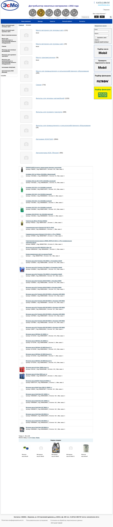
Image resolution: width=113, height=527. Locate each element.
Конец (37, 437)
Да (96, 16)
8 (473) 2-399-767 (103, 3)
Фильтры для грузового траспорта (9, 55)
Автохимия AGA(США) (8, 67)
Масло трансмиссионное (9, 35)
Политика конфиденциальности (12, 520)
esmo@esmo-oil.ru (104, 5)
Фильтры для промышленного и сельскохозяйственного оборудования (9, 62)
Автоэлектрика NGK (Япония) (8, 71)
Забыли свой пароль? (101, 42)
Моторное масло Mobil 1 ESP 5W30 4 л (70, 456)
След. (33, 437)
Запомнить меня (101, 37)
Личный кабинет (67, 21)
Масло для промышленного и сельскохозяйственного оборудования (9, 41)
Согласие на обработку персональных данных (66, 520)
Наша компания (26, 21)
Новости (52, 21)
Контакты (82, 21)
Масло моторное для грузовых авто (8, 31)
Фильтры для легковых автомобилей (9, 50)
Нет (102, 16)
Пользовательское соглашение (37, 520)
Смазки (4, 46)
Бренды (40, 21)
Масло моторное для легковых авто (8, 26)
